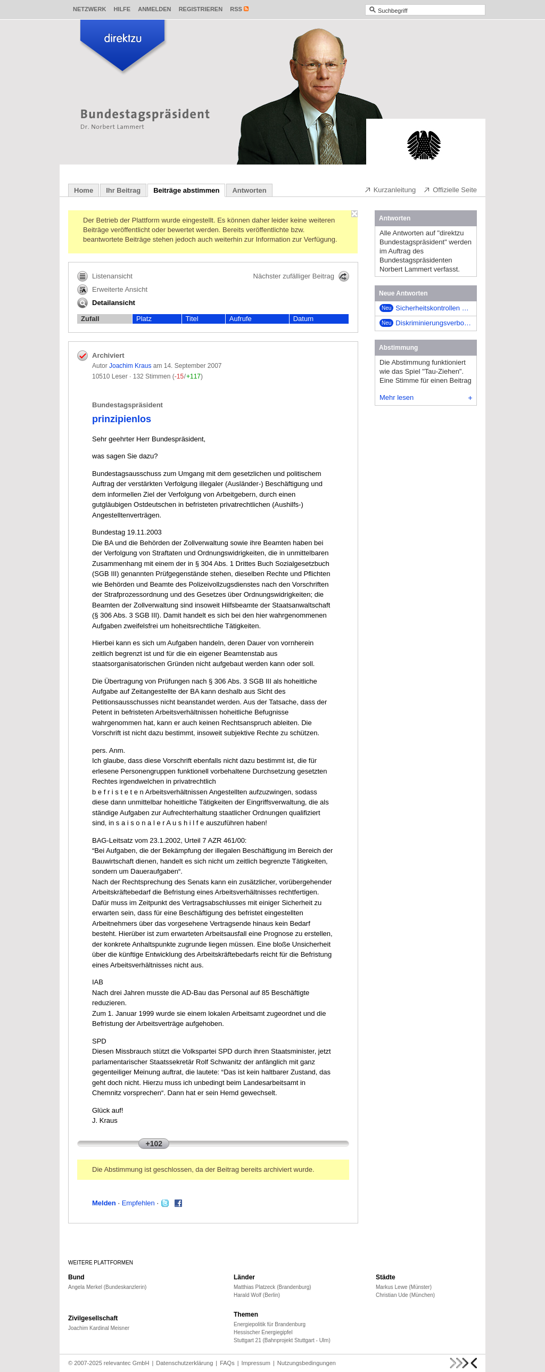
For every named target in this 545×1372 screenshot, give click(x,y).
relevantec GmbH (127, 1363)
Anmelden (154, 9)
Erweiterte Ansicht (112, 289)
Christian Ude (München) (405, 1295)
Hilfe (121, 9)
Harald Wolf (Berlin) (257, 1295)
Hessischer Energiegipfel (263, 1332)
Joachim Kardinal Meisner (98, 1328)
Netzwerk (89, 9)
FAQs (227, 1363)
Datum (303, 319)
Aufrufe (240, 319)
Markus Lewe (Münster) (404, 1287)
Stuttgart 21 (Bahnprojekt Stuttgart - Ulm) (282, 1340)
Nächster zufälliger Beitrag (301, 276)
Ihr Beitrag (123, 190)
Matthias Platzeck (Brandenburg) (272, 1287)
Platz (144, 319)
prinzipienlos (121, 419)
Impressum (256, 1363)
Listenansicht (105, 276)
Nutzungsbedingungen (306, 1363)
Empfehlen (138, 1203)
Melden (104, 1203)
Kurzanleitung (390, 189)
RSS (236, 9)
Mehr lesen (425, 397)
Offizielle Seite (450, 189)
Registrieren (201, 9)
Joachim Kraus (130, 365)
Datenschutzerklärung (184, 1363)
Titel (192, 319)
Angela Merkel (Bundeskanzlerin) (107, 1287)
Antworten (249, 190)
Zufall (90, 319)
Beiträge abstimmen (186, 190)
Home (83, 190)
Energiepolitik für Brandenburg (269, 1324)
